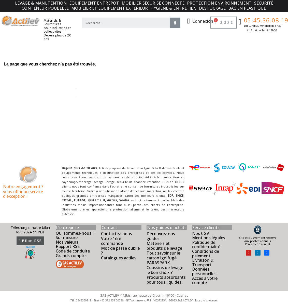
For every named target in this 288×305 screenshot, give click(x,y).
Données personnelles (204, 271)
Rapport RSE (68, 246)
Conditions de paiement (205, 253)
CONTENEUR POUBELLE (45, 8)
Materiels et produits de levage (164, 246)
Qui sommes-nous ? (75, 233)
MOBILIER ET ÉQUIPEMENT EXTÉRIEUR (109, 8)
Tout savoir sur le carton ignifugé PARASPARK (163, 258)
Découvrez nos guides (161, 236)
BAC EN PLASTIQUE (247, 8)
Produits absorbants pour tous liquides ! (166, 279)
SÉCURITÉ (263, 3)
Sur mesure (67, 237)
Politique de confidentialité (206, 245)
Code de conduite (73, 251)
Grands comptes (72, 255)
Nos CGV (200, 233)
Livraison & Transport (202, 262)
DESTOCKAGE (212, 8)
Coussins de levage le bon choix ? (165, 270)
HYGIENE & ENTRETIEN (173, 8)
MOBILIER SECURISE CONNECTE (153, 3)
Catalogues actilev (118, 258)
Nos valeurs (67, 242)
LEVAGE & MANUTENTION (41, 3)
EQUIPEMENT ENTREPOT (94, 3)
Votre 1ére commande (112, 241)
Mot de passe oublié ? (120, 250)
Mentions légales (208, 238)
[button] (30, 240)
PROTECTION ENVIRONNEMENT (219, 3)
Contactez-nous (116, 233)
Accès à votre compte (205, 280)
